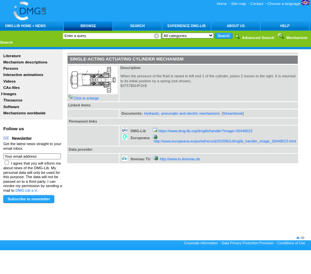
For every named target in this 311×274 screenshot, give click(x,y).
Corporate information (201, 243)
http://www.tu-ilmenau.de (180, 159)
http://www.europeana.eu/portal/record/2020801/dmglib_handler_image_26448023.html (225, 141)
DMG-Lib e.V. (27, 190)
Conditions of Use (291, 243)
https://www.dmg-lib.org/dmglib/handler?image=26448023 (205, 131)
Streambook (233, 113)
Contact (256, 4)
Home (222, 4)
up (302, 237)
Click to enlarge (86, 98)
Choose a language (288, 4)
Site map (238, 4)
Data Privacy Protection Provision (248, 243)
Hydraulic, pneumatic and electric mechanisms (182, 113)
